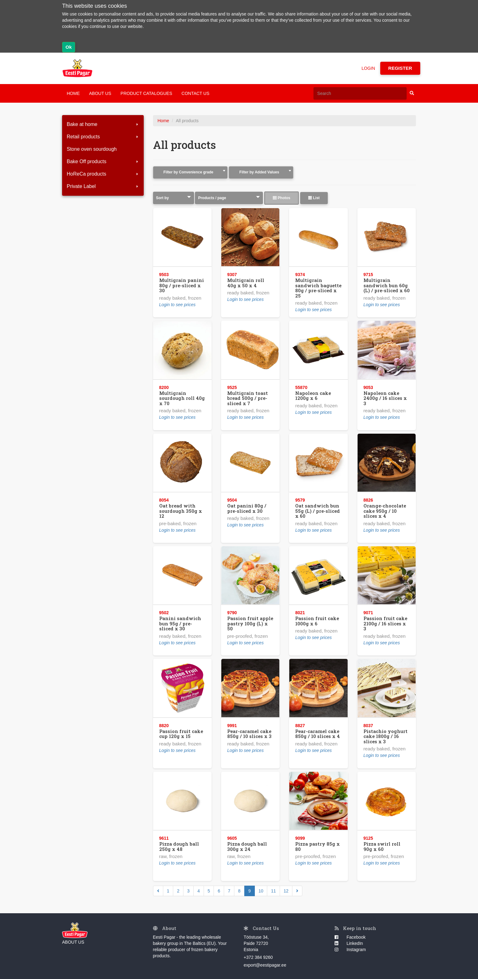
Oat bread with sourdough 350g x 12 (180, 511)
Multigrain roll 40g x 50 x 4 (245, 282)
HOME (73, 93)
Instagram (350, 949)
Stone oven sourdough (92, 149)
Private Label (103, 186)
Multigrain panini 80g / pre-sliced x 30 (181, 285)
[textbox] (190, 172)
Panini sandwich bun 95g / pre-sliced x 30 (180, 623)
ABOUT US (100, 93)
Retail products (103, 136)
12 (286, 890)
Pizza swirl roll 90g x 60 (381, 846)
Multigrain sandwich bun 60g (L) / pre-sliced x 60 (386, 285)
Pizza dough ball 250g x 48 (179, 846)
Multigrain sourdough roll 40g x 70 (182, 398)
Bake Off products (103, 161)
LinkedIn (349, 943)
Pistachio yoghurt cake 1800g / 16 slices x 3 (385, 736)
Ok (68, 47)
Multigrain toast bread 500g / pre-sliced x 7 (247, 398)
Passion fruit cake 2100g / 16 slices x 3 (385, 623)
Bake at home (103, 124)
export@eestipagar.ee (265, 965)
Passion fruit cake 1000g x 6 (317, 621)
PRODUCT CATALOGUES (146, 93)
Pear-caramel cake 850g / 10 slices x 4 (317, 734)
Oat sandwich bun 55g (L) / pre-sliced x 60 (317, 511)
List (314, 198)
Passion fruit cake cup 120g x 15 (181, 734)
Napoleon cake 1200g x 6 (313, 395)
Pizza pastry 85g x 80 (317, 846)
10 (261, 890)
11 (273, 890)
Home (163, 120)
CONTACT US (196, 93)
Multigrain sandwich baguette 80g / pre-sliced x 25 (318, 288)
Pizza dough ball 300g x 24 (247, 846)
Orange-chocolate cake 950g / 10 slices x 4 (384, 511)
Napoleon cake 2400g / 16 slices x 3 (385, 398)
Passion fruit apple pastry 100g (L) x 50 (250, 623)
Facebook (350, 937)
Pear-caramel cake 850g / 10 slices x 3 (249, 734)
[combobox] (190, 172)
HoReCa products (103, 174)
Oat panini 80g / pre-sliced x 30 (246, 508)
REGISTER (401, 68)
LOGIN (369, 68)
